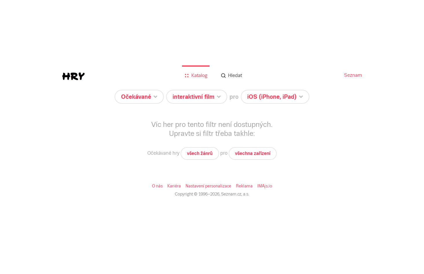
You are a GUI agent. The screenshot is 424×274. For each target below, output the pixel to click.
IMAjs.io (264, 186)
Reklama (244, 186)
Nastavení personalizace (208, 186)
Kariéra (174, 186)
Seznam (353, 75)
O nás (157, 186)
